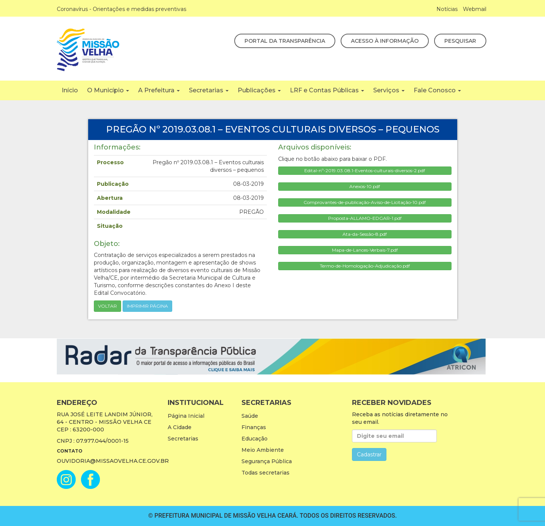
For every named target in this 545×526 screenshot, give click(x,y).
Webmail (474, 9)
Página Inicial (186, 415)
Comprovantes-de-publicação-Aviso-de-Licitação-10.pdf (365, 202)
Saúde (249, 415)
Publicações (259, 90)
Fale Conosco (437, 90)
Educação (254, 438)
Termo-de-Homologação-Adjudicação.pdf (365, 266)
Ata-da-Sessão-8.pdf (365, 234)
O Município (108, 90)
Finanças (253, 427)
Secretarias (209, 90)
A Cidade (180, 427)
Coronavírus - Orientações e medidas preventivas (121, 9)
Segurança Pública (266, 461)
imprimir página (147, 306)
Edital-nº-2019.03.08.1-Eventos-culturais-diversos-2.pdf (364, 170)
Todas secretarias (265, 472)
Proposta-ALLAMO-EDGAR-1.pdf (365, 218)
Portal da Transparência (284, 40)
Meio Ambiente (262, 450)
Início (70, 90)
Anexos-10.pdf (364, 186)
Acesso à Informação (385, 40)
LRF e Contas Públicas (327, 90)
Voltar (107, 306)
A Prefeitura (159, 90)
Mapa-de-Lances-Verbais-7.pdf (365, 250)
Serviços (389, 90)
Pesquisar (460, 40)
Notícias (447, 9)
